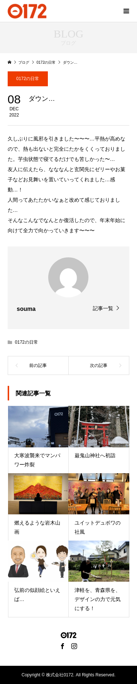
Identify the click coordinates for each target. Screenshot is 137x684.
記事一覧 (103, 308)
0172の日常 (27, 78)
